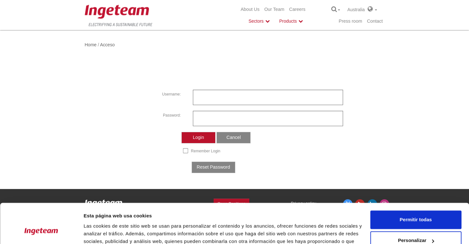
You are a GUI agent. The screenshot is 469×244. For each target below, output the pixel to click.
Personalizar (416, 205)
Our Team (274, 9)
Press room (350, 21)
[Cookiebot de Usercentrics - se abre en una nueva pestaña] (41, 231)
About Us (250, 9)
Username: (171, 94)
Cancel (233, 137)
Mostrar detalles (102, 231)
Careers (297, 9)
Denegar (415, 226)
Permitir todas (416, 184)
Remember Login (205, 151)
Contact (375, 21)
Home (91, 44)
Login (198, 137)
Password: (172, 115)
